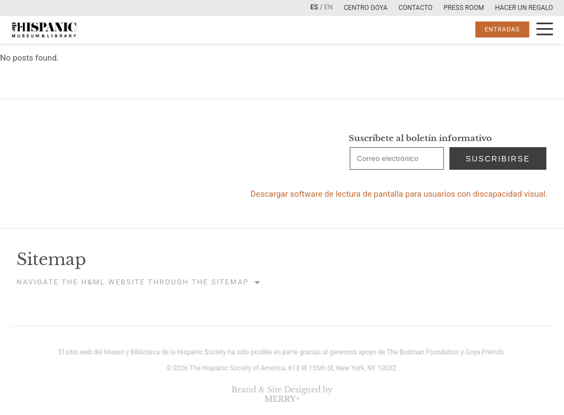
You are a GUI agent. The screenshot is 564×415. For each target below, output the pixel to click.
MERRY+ (282, 399)
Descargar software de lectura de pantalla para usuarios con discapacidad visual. (399, 194)
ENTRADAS (502, 29)
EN (328, 7)
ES (314, 7)
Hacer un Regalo (524, 8)
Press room (463, 8)
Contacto (415, 8)
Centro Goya (365, 8)
